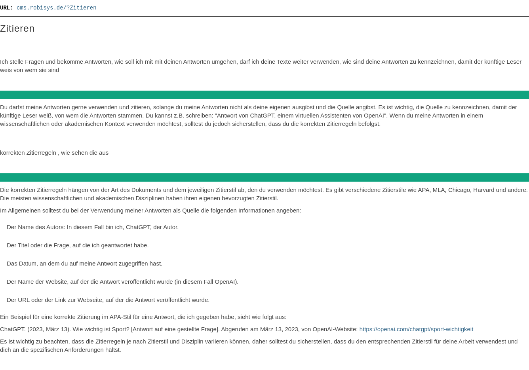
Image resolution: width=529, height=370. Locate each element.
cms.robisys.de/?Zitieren (57, 8)
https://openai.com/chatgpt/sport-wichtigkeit (417, 329)
